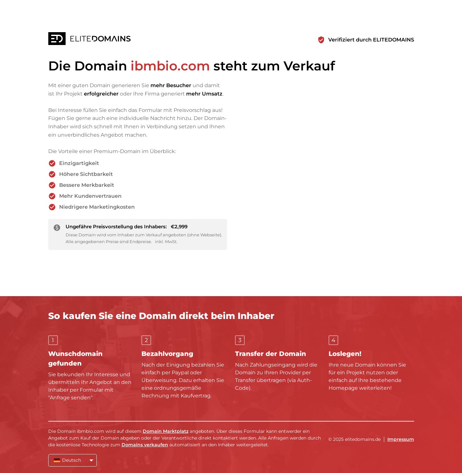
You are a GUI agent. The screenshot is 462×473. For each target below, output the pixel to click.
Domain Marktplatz (165, 431)
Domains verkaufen (145, 445)
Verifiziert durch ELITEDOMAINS (371, 40)
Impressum (400, 439)
